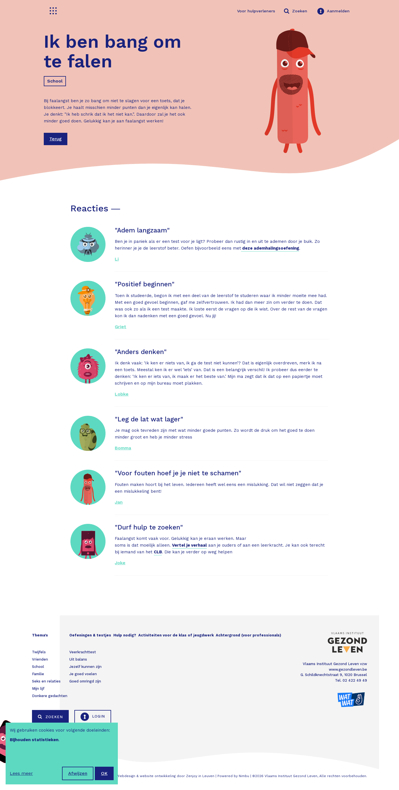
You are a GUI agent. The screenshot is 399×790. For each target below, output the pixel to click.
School (55, 81)
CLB (158, 551)
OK (104, 773)
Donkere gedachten (49, 696)
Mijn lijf (38, 688)
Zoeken (50, 716)
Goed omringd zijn (85, 681)
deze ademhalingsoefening (270, 248)
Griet (120, 326)
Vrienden (40, 659)
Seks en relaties (46, 681)
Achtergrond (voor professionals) (248, 635)
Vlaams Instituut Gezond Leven (291, 776)
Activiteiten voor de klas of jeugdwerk (176, 635)
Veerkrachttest (82, 652)
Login (93, 717)
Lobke (122, 394)
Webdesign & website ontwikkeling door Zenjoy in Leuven (165, 776)
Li (117, 259)
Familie (38, 674)
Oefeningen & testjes (90, 635)
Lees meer (21, 773)
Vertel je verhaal (189, 545)
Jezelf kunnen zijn (85, 667)
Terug (55, 138)
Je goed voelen (83, 674)
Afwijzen (77, 773)
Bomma (123, 448)
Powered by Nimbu (233, 776)
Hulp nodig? (124, 635)
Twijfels (39, 652)
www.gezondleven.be (348, 669)
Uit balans (78, 659)
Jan (119, 502)
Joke (120, 562)
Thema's (40, 635)
